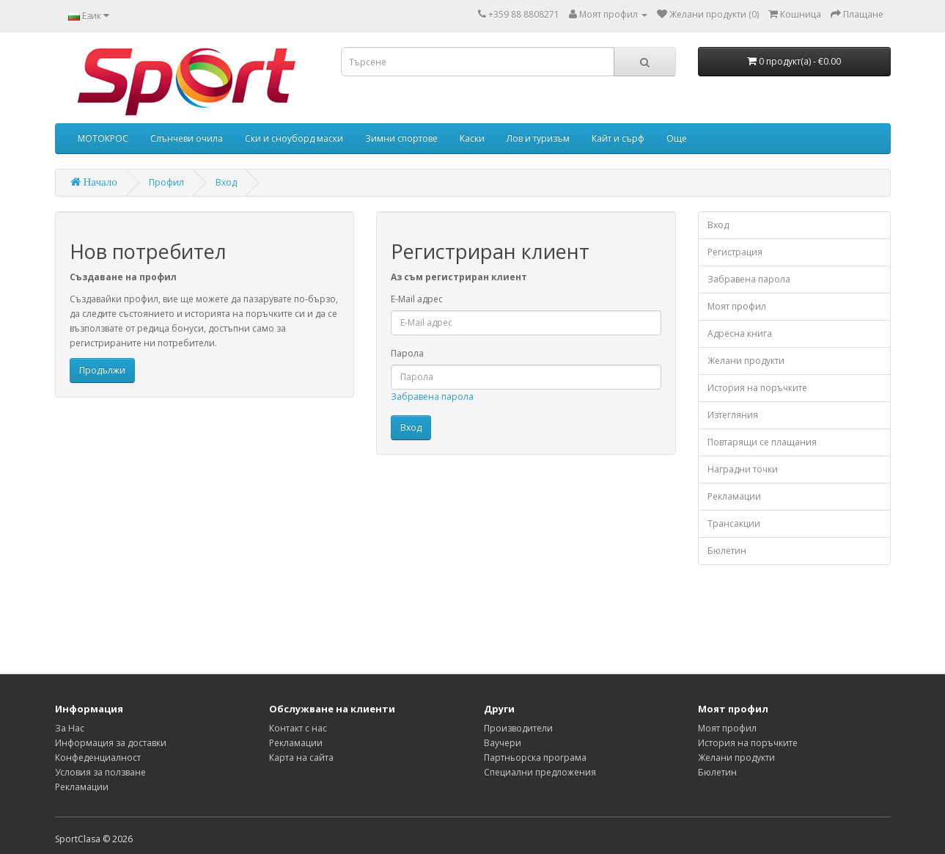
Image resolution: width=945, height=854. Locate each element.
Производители (518, 728)
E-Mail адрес (417, 299)
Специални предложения (540, 772)
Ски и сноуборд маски (294, 138)
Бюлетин (726, 550)
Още (676, 138)
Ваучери (502, 743)
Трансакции (733, 523)
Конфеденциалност (98, 757)
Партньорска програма (535, 757)
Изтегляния (732, 415)
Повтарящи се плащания (762, 442)
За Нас (69, 728)
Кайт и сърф (618, 138)
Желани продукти (745, 360)
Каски (472, 138)
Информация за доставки (110, 743)
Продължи (102, 370)
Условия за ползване (100, 772)
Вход (226, 182)
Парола (407, 353)
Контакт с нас (298, 728)
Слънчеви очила (186, 138)
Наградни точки (742, 469)
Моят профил (736, 306)
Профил (166, 182)
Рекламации (734, 496)
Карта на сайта (301, 757)
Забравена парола (432, 396)
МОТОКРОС (103, 138)
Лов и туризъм (538, 138)
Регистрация (734, 252)
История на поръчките (757, 388)
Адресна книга (739, 333)
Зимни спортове (401, 138)
